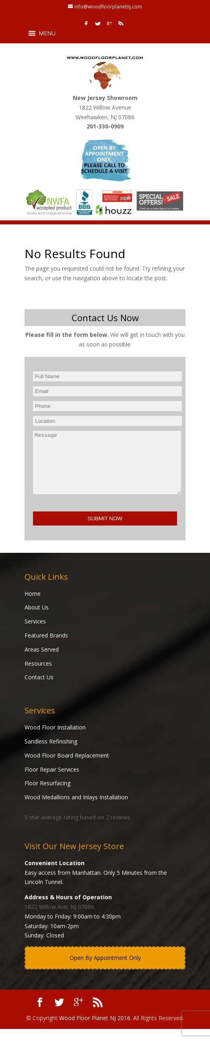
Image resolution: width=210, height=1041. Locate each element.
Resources (38, 675)
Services (35, 633)
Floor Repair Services (52, 781)
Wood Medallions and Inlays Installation (76, 809)
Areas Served (42, 661)
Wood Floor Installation (55, 739)
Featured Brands (46, 647)
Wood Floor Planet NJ (87, 1030)
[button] (47, 33)
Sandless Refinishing (51, 753)
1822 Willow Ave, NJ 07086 (59, 919)
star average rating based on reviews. (78, 829)
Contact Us (39, 689)
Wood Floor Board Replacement (67, 767)
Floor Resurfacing (47, 795)
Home (33, 605)
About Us (37, 619)
